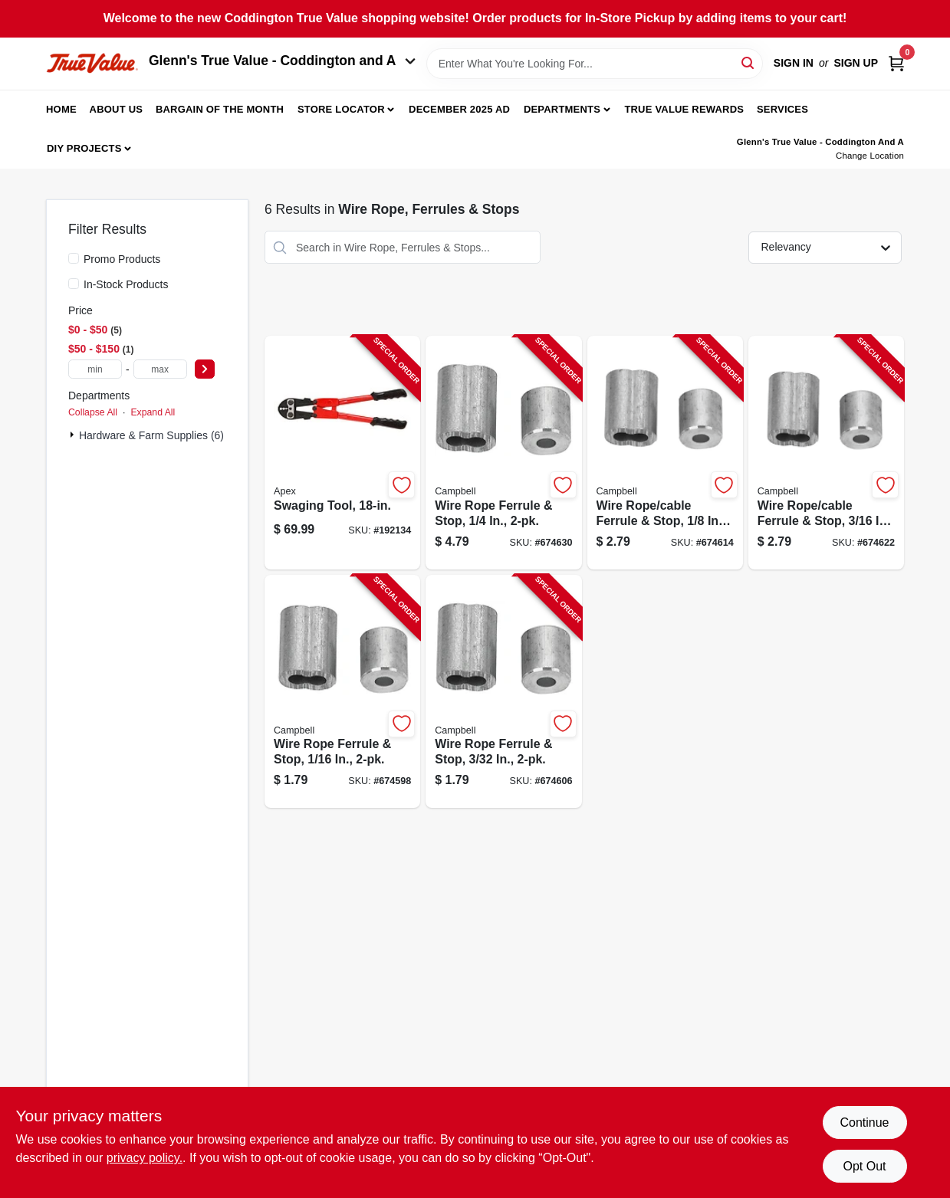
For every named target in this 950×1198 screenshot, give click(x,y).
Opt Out (864, 1166)
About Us (116, 109)
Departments (562, 109)
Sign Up (855, 63)
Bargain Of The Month (220, 109)
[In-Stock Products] (73, 283)
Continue (864, 1122)
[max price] (160, 369)
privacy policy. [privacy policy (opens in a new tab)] (144, 1157)
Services (782, 109)
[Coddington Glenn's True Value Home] (92, 63)
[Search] (749, 62)
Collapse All (92, 412)
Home (61, 109)
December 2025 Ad (459, 109)
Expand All (152, 412)
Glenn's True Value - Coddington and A (282, 60)
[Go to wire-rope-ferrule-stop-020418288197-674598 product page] (342, 692)
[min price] (95, 369)
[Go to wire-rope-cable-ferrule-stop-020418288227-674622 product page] (826, 452)
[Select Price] (205, 369)
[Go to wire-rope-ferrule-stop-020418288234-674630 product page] (503, 452)
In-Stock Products (126, 284)
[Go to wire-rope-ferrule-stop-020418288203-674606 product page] (503, 692)
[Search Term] (594, 63)
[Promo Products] (73, 258)
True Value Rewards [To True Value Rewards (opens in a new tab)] (684, 109)
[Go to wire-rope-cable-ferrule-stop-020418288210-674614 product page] (665, 452)
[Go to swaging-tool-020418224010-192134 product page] (342, 452)
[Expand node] (74, 435)
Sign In (794, 63)
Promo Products (122, 259)
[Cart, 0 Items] (896, 63)
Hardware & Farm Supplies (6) (151, 435)
